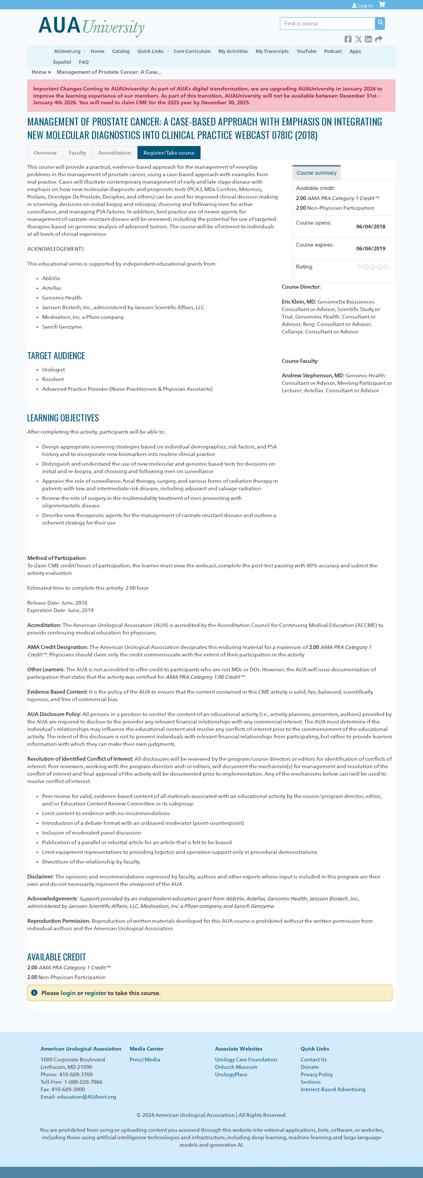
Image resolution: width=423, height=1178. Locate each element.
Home (97, 51)
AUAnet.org (67, 51)
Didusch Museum (236, 1067)
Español (62, 62)
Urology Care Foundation (246, 1060)
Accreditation (114, 153)
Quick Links (151, 51)
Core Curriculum (192, 51)
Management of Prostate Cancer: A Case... (109, 72)
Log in (365, 6)
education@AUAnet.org (86, 1097)
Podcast (333, 51)
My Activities (233, 51)
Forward (378, 38)
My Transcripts (272, 51)
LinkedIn (368, 38)
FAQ (84, 62)
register (95, 993)
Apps (355, 51)
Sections (311, 1082)
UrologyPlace (231, 1074)
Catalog (121, 51)
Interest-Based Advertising (333, 1089)
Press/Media (145, 1060)
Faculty (77, 153)
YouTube (306, 51)
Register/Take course (169, 153)
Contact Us (314, 1060)
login (68, 993)
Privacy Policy (317, 1074)
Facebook (348, 38)
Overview (45, 153)
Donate (310, 1067)
